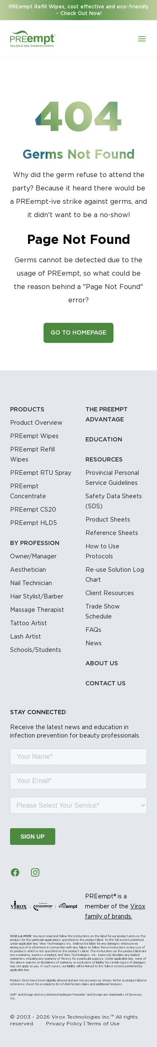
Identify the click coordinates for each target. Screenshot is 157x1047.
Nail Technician (31, 583)
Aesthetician (28, 570)
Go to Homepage (78, 333)
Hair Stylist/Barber (36, 597)
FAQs (93, 630)
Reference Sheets (111, 533)
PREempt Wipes (34, 436)
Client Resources (109, 593)
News (93, 643)
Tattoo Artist (28, 623)
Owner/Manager (33, 557)
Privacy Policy (64, 1023)
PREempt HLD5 (33, 523)
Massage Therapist (37, 610)
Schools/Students (35, 650)
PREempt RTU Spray (40, 473)
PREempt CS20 (33, 510)
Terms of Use (103, 1023)
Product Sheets (107, 520)
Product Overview (36, 423)
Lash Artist (25, 637)
